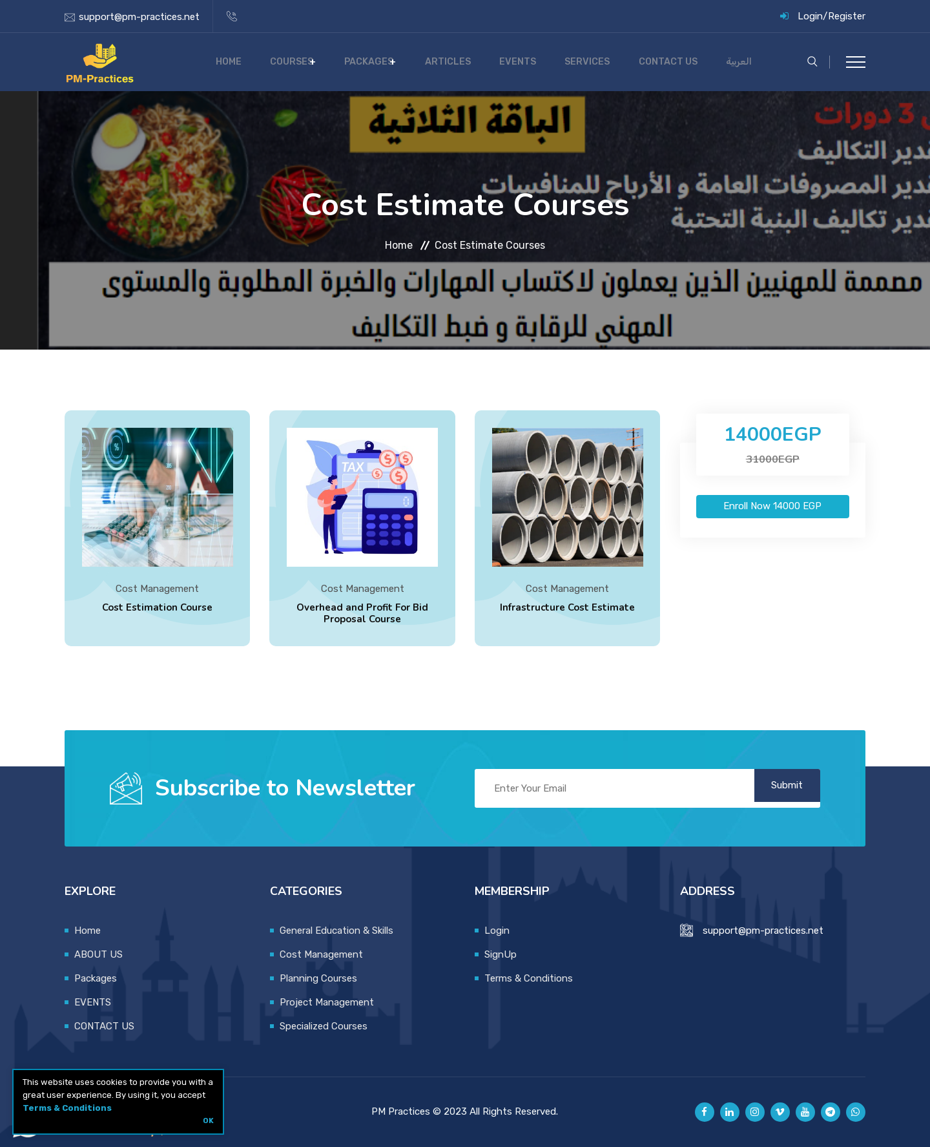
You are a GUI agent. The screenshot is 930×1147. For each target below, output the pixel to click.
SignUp (500, 954)
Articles (501, 62)
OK (208, 1120)
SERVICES (615, 62)
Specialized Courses (323, 1026)
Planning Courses (318, 978)
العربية (742, 62)
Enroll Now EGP (772, 506)
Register (846, 16)
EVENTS (558, 62)
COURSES (359, 62)
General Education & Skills (336, 930)
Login (810, 16)
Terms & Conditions (67, 1108)
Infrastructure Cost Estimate (567, 609)
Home (308, 62)
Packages (430, 62)
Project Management (327, 1002)
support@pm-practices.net (139, 17)
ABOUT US (98, 954)
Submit (778, 788)
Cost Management (157, 590)
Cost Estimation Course (157, 609)
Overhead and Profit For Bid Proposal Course (362, 615)
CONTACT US (683, 62)
